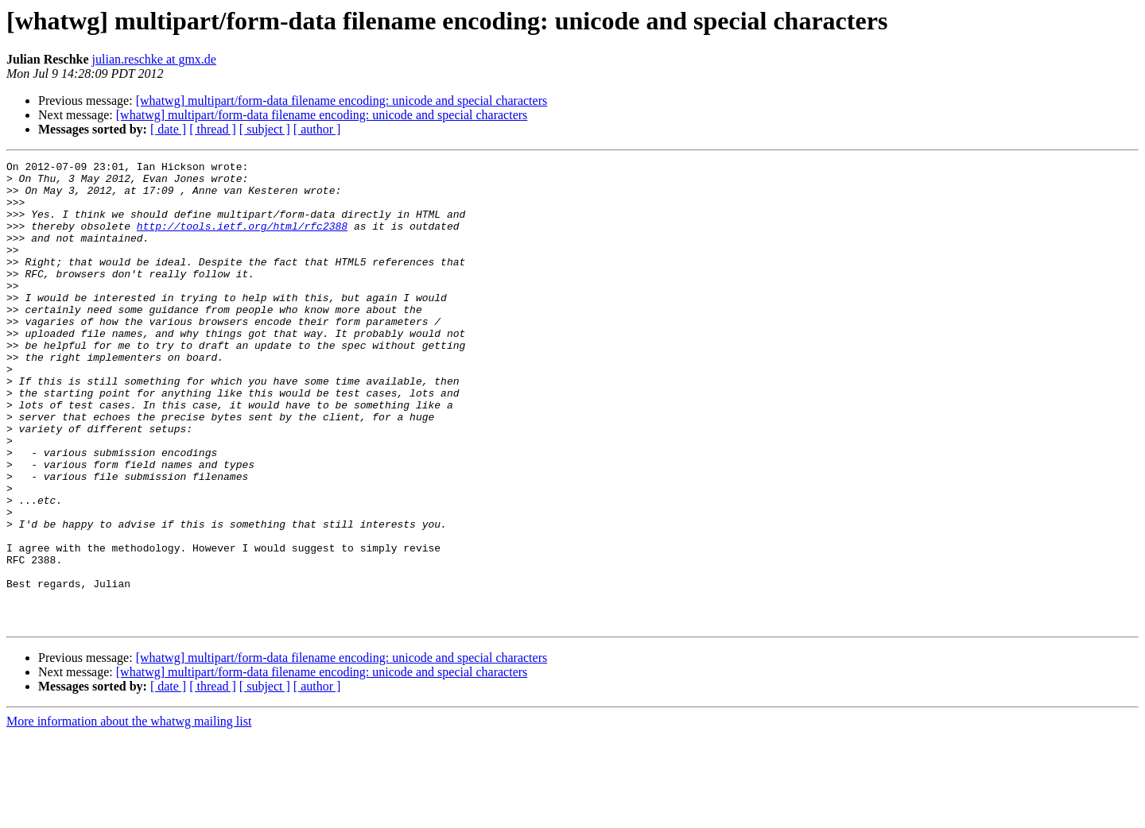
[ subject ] (264, 129)
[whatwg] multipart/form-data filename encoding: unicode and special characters (342, 100)
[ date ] (168, 129)
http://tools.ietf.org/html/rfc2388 (242, 240)
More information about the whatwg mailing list (128, 814)
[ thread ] (212, 129)
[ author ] (317, 129)
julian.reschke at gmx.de (154, 59)
